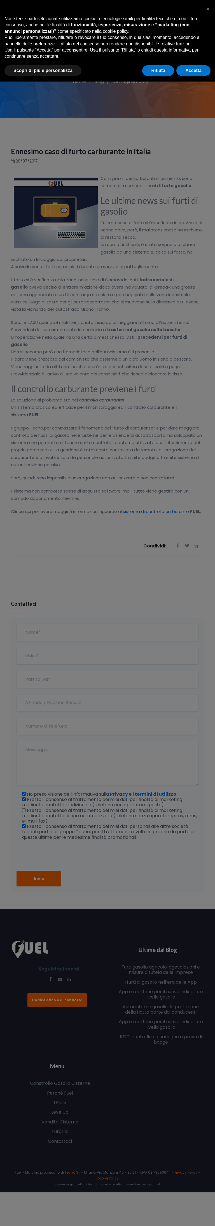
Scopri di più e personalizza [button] (43, 70)
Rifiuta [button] (158, 70)
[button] (207, 8)
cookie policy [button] (115, 31)
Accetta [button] (193, 70)
